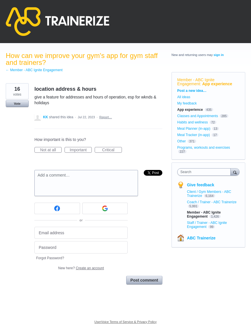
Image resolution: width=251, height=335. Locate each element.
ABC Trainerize (201, 238)
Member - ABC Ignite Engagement (196, 82)
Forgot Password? (50, 258)
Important (81, 150)
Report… (105, 117)
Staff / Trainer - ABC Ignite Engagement (207, 225)
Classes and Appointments (197, 116)
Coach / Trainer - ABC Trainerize (212, 202)
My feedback (187, 103)
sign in (219, 55)
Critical (112, 150)
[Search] (235, 171)
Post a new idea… (192, 91)
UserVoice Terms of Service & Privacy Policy (125, 322)
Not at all (51, 150)
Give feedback (200, 185)
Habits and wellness (192, 122)
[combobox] (205, 172)
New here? (81, 268)
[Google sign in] (105, 208)
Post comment (144, 280)
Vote (17, 103)
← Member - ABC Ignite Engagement (34, 70)
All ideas (183, 97)
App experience (217, 84)
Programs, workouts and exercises (203, 148)
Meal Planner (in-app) (193, 129)
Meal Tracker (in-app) (193, 135)
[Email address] (81, 233)
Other (181, 141)
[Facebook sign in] (57, 208)
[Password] (81, 247)
